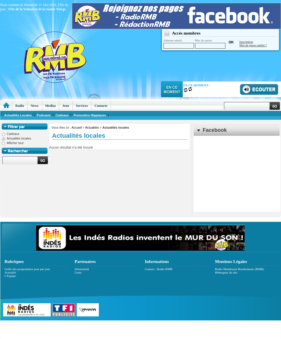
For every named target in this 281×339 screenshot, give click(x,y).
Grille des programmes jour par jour (27, 269)
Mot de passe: (210, 44)
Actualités (92, 127)
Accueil (77, 127)
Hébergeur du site (226, 272)
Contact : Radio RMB (158, 269)
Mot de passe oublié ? (253, 45)
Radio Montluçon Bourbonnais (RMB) (239, 269)
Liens (78, 272)
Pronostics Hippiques (90, 115)
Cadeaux (10, 133)
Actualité (10, 272)
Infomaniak (82, 269)
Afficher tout (13, 143)
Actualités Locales (18, 115)
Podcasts (44, 115)
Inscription (246, 41)
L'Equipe (10, 276)
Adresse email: (179, 44)
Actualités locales (16, 138)
